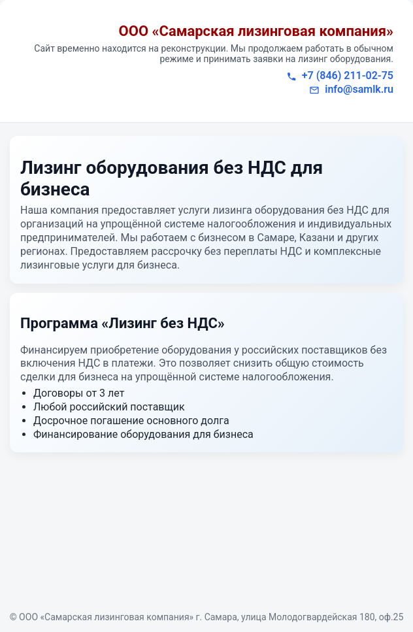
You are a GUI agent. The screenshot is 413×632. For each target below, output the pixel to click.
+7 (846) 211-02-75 (347, 75)
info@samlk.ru (359, 89)
